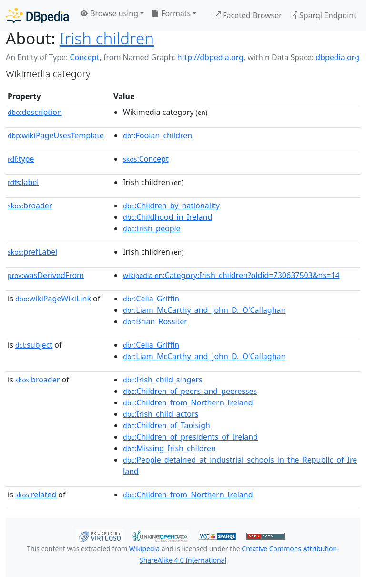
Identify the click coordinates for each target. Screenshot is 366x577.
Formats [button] (171, 13)
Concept (84, 57)
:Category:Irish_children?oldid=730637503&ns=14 (231, 275)
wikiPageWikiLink (53, 298)
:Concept (146, 159)
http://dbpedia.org (210, 57)
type (21, 159)
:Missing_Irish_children (169, 448)
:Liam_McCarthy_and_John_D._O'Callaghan (204, 310)
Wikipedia (144, 548)
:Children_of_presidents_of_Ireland (190, 437)
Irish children (107, 38)
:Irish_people (152, 228)
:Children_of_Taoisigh (166, 425)
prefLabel (32, 252)
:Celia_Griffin (151, 298)
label (23, 182)
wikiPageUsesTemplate (56, 135)
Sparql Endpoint (323, 15)
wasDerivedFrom (46, 275)
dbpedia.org (337, 57)
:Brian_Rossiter (155, 321)
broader (30, 205)
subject (33, 345)
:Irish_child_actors (160, 414)
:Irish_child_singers (163, 379)
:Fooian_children (157, 135)
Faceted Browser (247, 15)
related (35, 494)
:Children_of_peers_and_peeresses (190, 391)
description (35, 112)
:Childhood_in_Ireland (167, 217)
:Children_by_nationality (171, 205)
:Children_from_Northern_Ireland (188, 402)
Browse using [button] (109, 13)
